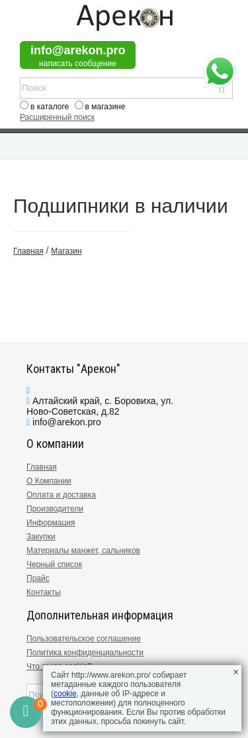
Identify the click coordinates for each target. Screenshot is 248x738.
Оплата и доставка (61, 495)
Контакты (43, 592)
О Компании (48, 481)
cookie (65, 693)
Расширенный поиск (57, 117)
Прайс (38, 578)
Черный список (54, 564)
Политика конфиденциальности (85, 652)
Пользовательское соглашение (83, 638)
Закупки (41, 536)
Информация (50, 522)
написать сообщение (77, 63)
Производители (54, 508)
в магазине (105, 106)
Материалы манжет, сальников (83, 550)
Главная (41, 467)
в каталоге (49, 106)
